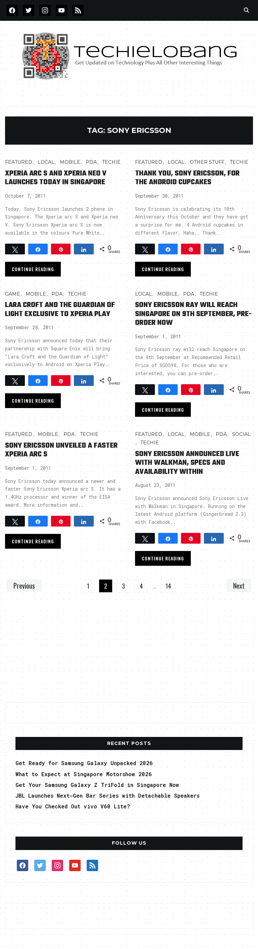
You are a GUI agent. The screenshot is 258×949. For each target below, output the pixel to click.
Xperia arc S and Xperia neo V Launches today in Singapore (55, 178)
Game (12, 294)
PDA (91, 162)
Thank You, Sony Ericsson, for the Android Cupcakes (187, 178)
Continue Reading (33, 268)
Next (239, 586)
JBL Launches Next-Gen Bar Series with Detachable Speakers (107, 795)
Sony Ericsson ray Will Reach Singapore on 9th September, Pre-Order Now (193, 314)
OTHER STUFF (207, 162)
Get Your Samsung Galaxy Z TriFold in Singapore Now (97, 784)
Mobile (70, 162)
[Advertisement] (129, 651)
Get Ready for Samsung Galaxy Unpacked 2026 (84, 762)
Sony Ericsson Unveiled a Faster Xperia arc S (61, 450)
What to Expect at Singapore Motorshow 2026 (83, 774)
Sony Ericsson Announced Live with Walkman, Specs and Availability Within (187, 463)
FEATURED (18, 162)
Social (241, 434)
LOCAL (46, 162)
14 (168, 586)
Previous (24, 586)
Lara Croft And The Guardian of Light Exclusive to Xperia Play (60, 309)
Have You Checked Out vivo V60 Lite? (72, 806)
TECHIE (111, 162)
